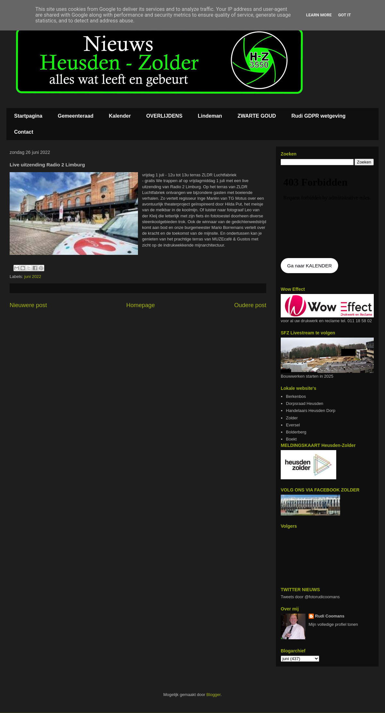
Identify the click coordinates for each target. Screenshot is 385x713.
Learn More (319, 15)
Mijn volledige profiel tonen (333, 624)
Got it (344, 15)
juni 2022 (32, 276)
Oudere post (250, 305)
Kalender (120, 116)
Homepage (140, 305)
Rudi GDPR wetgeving (318, 116)
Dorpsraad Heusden (304, 403)
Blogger (213, 694)
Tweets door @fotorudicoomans (310, 596)
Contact (23, 132)
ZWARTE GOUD (256, 116)
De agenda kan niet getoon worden (327, 212)
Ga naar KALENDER (309, 265)
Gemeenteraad (75, 116)
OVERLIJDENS (164, 116)
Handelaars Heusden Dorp (310, 410)
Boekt (291, 439)
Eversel (293, 425)
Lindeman (210, 116)
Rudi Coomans (330, 616)
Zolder (292, 417)
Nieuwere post (28, 305)
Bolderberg (296, 432)
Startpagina (28, 116)
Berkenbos (296, 396)
